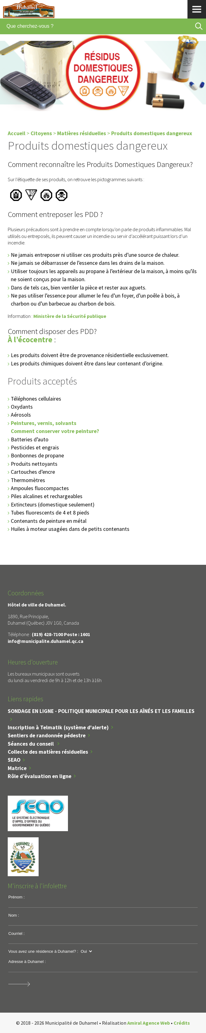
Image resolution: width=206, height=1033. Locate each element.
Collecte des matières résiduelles (48, 751)
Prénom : (16, 897)
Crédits (182, 1023)
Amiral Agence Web (148, 1023)
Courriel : (16, 933)
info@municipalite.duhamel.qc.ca (45, 641)
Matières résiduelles (81, 133)
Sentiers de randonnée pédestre (47, 735)
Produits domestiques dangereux (151, 133)
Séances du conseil (31, 743)
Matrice (17, 768)
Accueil (16, 133)
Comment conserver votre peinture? (55, 431)
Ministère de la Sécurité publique (69, 316)
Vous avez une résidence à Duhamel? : (43, 951)
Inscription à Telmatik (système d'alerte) (58, 727)
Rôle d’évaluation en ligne (39, 776)
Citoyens (41, 133)
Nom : (13, 915)
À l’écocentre (30, 339)
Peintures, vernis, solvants (43, 423)
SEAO (14, 759)
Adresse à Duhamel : (27, 962)
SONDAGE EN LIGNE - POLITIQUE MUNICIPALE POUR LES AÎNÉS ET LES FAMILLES (101, 711)
